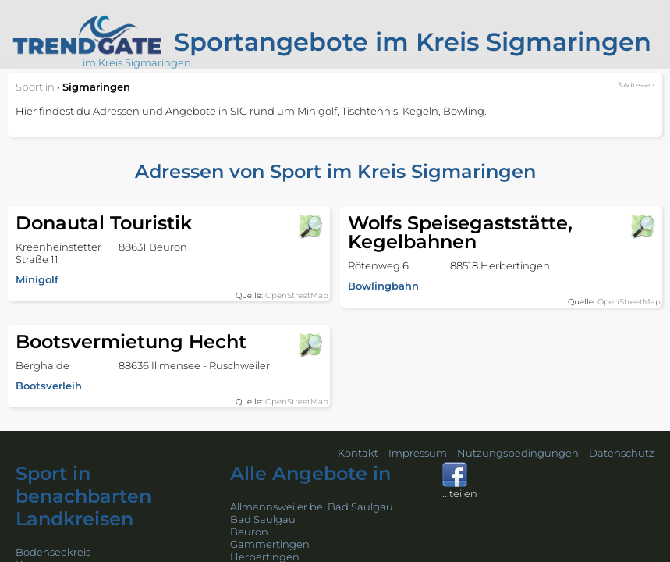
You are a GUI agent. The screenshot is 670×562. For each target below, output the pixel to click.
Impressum (417, 452)
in (35, 86)
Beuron (249, 531)
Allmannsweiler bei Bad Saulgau (311, 506)
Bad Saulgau (263, 519)
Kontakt (358, 452)
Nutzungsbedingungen (518, 452)
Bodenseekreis (53, 552)
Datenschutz (621, 452)
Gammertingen (270, 544)
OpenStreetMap (296, 295)
